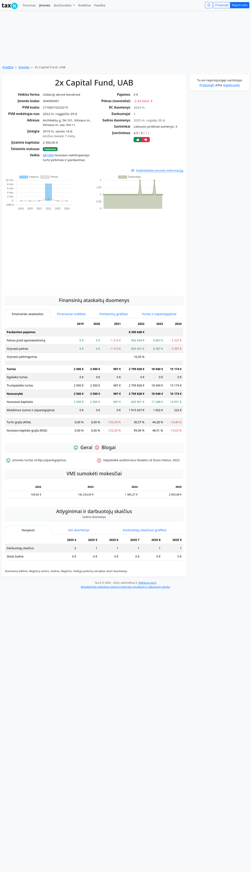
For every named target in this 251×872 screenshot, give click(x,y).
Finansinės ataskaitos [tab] (27, 314)
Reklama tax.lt (147, 583)
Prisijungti (221, 5)
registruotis (231, 85)
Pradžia (8, 67)
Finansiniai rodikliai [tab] (71, 314)
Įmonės (44, 5)
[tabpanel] (94, 379)
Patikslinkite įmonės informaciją (156, 170)
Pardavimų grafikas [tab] (113, 314)
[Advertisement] (39, 251)
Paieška (99, 5)
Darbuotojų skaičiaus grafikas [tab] (145, 530)
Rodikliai (84, 5)
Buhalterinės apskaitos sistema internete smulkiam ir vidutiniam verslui (125, 587)
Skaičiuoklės (63, 5)
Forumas (29, 5)
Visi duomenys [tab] (78, 530)
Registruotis (239, 5)
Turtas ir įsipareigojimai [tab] (159, 314)
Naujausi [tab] (28, 530)
